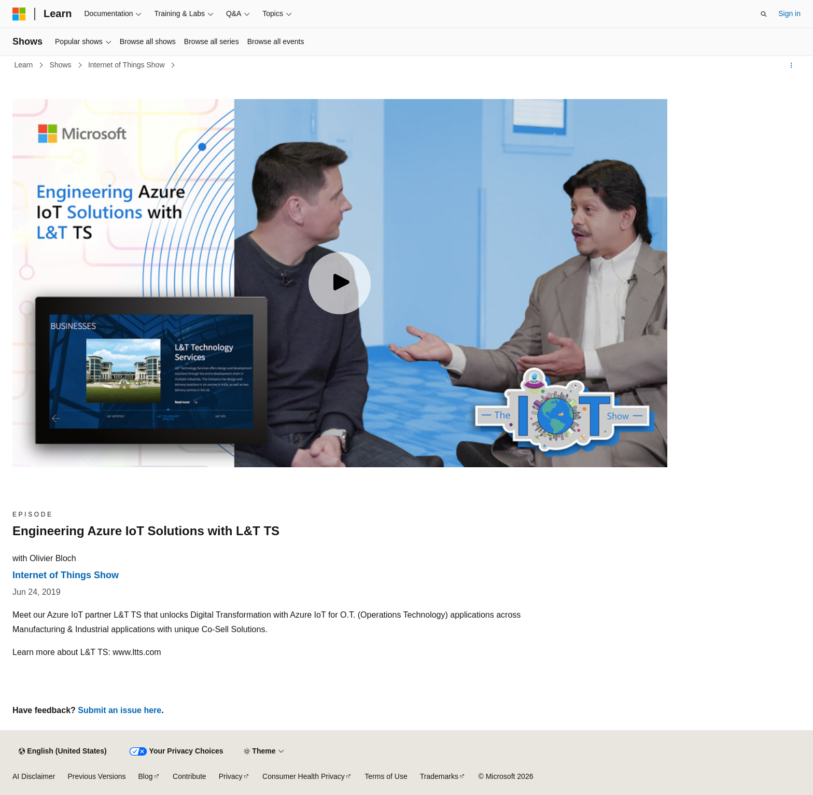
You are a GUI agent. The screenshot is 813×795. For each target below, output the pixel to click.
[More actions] (791, 65)
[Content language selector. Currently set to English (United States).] (62, 751)
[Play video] (340, 283)
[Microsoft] (19, 14)
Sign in (789, 13)
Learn (25, 65)
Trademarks (439, 776)
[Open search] (763, 14)
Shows (62, 65)
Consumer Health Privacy (303, 776)
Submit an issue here (119, 710)
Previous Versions (96, 776)
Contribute (189, 776)
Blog (145, 776)
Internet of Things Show (127, 65)
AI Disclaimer (33, 776)
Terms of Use (386, 776)
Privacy (231, 776)
